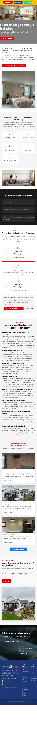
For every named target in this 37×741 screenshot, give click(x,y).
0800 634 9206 (6, 649)
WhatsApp (28, 2)
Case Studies (33, 680)
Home (32, 669)
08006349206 (18, 2)
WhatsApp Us (6, 684)
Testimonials (34, 678)
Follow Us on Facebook (18, 549)
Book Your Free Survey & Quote (14, 308)
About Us (6, 581)
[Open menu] (35, 2)
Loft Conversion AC (24, 681)
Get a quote (8, 2)
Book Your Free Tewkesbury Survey (14, 65)
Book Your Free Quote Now (11, 641)
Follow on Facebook (7, 681)
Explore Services (7, 38)
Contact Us (33, 683)
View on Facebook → (8, 481)
